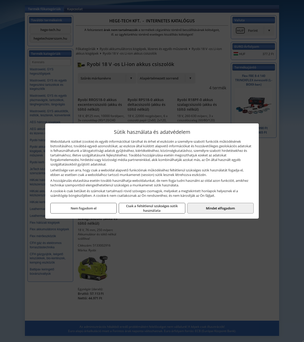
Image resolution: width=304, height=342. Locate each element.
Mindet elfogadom (220, 208)
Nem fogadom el (84, 208)
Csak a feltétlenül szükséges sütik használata (152, 208)
